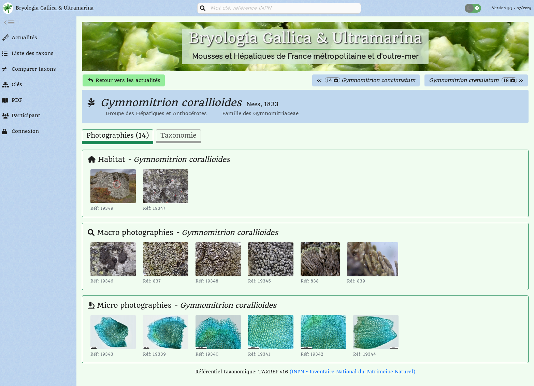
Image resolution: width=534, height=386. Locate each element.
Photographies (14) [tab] (117, 135)
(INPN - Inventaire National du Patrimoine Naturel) (352, 371)
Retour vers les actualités (124, 80)
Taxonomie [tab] (178, 135)
